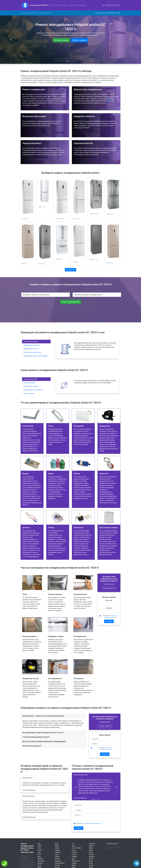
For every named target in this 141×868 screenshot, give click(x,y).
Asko (39, 854)
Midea (74, 865)
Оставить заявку (61, 40)
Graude (57, 859)
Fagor (56, 843)
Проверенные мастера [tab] (31, 349)
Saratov (91, 846)
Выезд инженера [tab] (29, 383)
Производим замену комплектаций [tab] (35, 356)
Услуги (24, 13)
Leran (73, 850)
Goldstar (57, 865)
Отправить (108, 621)
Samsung (92, 843)
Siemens (91, 856)
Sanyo (91, 848)
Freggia (57, 850)
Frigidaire (58, 852)
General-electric (60, 863)
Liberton (74, 852)
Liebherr (74, 856)
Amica (40, 850)
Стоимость (33, 13)
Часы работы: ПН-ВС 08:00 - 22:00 (107, 13)
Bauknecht (41, 861)
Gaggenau (58, 861)
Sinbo (91, 861)
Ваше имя (109, 600)
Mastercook (75, 861)
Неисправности (46, 13)
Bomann (40, 863)
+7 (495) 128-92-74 (111, 5)
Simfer (91, 859)
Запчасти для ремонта (77, 5)
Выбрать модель (80, 40)
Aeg (39, 843)
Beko (39, 856)
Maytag (74, 863)
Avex (39, 848)
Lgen (73, 846)
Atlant (39, 846)
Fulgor (57, 854)
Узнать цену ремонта (70, 302)
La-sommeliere (76, 848)
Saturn (91, 850)
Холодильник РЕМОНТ (39, 5)
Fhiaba (57, 846)
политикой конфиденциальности (93, 823)
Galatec (57, 856)
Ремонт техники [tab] (28, 393)
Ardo (39, 852)
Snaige (91, 865)
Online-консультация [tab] (30, 379)
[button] (75, 787)
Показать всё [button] (70, 270)
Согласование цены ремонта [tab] (33, 390)
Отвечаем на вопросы (59, 5)
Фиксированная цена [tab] (30, 341)
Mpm (73, 859)
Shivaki (91, 854)
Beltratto (40, 859)
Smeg (91, 863)
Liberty (74, 854)
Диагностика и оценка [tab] (31, 386)
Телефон (109, 608)
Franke (57, 848)
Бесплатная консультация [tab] (32, 352)
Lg (72, 843)
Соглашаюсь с (110, 616)
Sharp (91, 852)
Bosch (40, 865)
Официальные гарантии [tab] (31, 345)
